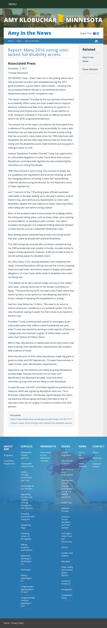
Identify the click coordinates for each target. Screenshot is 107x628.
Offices (95, 452)
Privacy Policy (17, 623)
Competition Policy (66, 596)
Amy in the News (29, 33)
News (19, 41)
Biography (8, 455)
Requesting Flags (26, 526)
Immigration (66, 589)
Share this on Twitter (97, 33)
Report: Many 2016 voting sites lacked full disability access (38, 52)
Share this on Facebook (94, 33)
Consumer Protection (66, 582)
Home (10, 41)
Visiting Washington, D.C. (26, 578)
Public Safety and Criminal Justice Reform (67, 571)
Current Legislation (66, 453)
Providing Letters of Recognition (26, 536)
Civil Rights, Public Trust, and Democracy (66, 537)
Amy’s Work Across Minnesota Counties (45, 456)
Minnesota (48, 446)
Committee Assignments (9, 462)
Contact (98, 446)
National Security (65, 509)
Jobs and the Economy (67, 462)
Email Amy (97, 458)
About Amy (8, 448)
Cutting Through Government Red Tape (26, 476)
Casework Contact (96, 465)
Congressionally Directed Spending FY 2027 (28, 601)
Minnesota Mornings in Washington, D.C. (26, 559)
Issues (65, 446)
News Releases (90, 69)
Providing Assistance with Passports (28, 516)
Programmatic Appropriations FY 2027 (27, 589)
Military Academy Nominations (26, 547)
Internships (26, 569)
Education (65, 561)
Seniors (64, 547)
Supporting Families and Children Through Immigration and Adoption (27, 501)
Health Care (66, 502)
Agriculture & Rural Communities (67, 472)
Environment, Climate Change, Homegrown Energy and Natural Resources (67, 488)
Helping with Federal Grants (27, 465)
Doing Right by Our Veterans (27, 487)
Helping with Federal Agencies (26, 455)
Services (26, 446)
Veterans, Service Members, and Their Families (66, 522)
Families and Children (67, 554)
